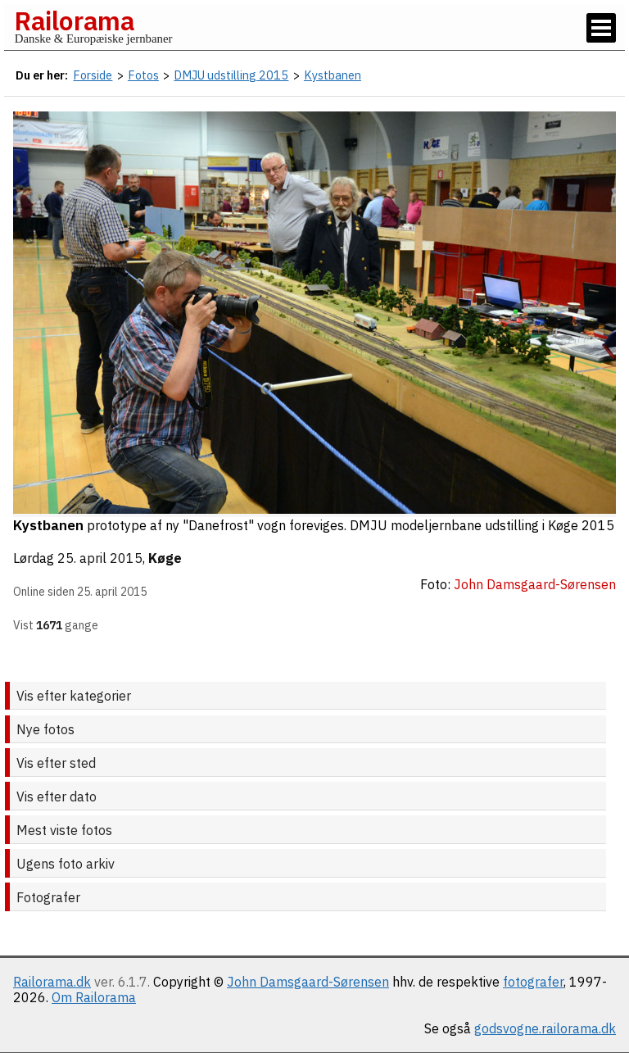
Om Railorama (94, 997)
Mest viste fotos (64, 830)
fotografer (533, 982)
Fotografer (48, 897)
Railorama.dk (52, 982)
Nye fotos (45, 729)
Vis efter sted (56, 763)
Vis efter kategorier (73, 696)
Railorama (74, 20)
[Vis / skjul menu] (601, 28)
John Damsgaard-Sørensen (308, 982)
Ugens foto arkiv (65, 864)
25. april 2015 (100, 558)
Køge (165, 558)
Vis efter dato (56, 796)
